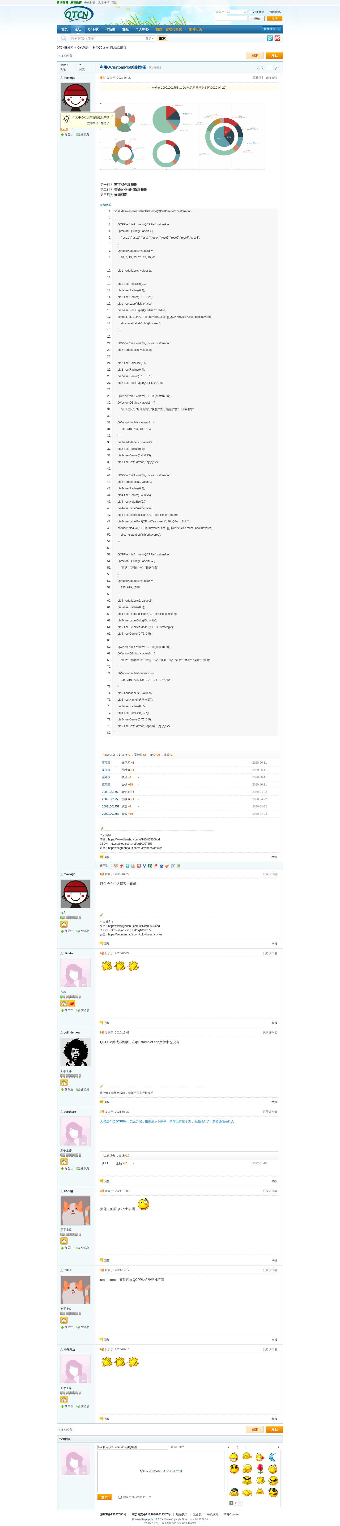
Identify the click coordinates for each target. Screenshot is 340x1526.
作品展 (110, 29)
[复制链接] (154, 67)
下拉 (245, 12)
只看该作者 (270, 874)
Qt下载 (93, 29)
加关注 (69, 134)
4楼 (102, 1111)
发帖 (274, 56)
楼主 (102, 77)
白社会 (173, 866)
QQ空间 (133, 866)
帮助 (114, 2)
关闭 (111, 116)
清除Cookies (232, 1514)
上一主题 (257, 68)
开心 (139, 866)
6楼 (102, 1270)
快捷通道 (269, 29)
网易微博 (156, 866)
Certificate (165, 1519)
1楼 (102, 874)
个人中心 (142, 29)
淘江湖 (116, 866)
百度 (161, 866)
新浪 (122, 866)
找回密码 (275, 12)
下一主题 (262, 68)
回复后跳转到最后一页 (135, 1497)
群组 (125, 29)
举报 (274, 857)
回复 (254, 56)
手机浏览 (212, 1514)
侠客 (63, 912)
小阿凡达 (69, 1349)
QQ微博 (127, 866)
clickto (68, 953)
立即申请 (92, 123)
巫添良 (106, 762)
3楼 (102, 1032)
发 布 (105, 1497)
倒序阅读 (271, 77)
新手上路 (66, 1071)
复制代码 (105, 205)
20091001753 (110, 792)
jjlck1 (105, 1163)
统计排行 (103, 2)
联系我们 (181, 1514)
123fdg (68, 1191)
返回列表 (66, 55)
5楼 (102, 1191)
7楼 (102, 1349)
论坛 (78, 29)
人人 (144, 866)
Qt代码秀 (83, 47)
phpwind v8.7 (152, 1519)
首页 (64, 29)
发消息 (85, 134)
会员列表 (89, 2)
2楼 (102, 953)
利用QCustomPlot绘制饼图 (109, 47)
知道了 (105, 123)
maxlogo (69, 77)
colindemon (72, 1032)
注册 (275, 18)
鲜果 (167, 866)
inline (67, 1270)
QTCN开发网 (65, 47)
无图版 (197, 1514)
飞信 (178, 866)
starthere (70, 1111)
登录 (257, 18)
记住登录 (258, 12)
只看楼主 (258, 77)
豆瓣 (150, 866)
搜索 (162, 38)
